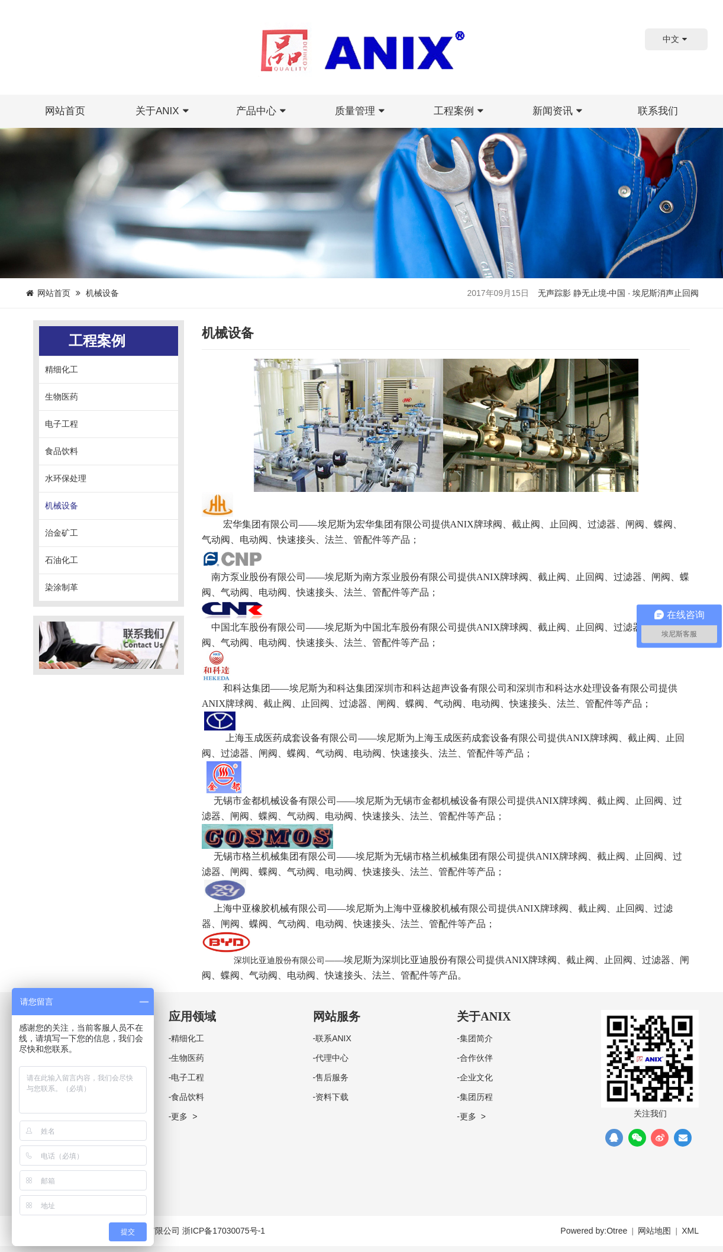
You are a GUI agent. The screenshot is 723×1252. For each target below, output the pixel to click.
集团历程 (476, 1097)
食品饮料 (61, 451)
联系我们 (658, 111)
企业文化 (476, 1077)
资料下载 (331, 1097)
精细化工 (61, 369)
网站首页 (65, 111)
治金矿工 (61, 533)
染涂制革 (61, 587)
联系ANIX (333, 1038)
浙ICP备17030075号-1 (223, 1230)
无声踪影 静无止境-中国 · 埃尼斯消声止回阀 (618, 293)
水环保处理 (65, 478)
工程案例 (460, 111)
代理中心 (331, 1058)
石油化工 (61, 560)
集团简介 (476, 1038)
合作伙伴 (476, 1058)
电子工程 (61, 424)
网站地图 (654, 1230)
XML (690, 1230)
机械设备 (61, 505)
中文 (676, 39)
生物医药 (61, 396)
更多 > (184, 1116)
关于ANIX (163, 111)
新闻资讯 (559, 111)
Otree (616, 1230)
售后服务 (331, 1077)
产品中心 (262, 111)
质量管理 (361, 111)
